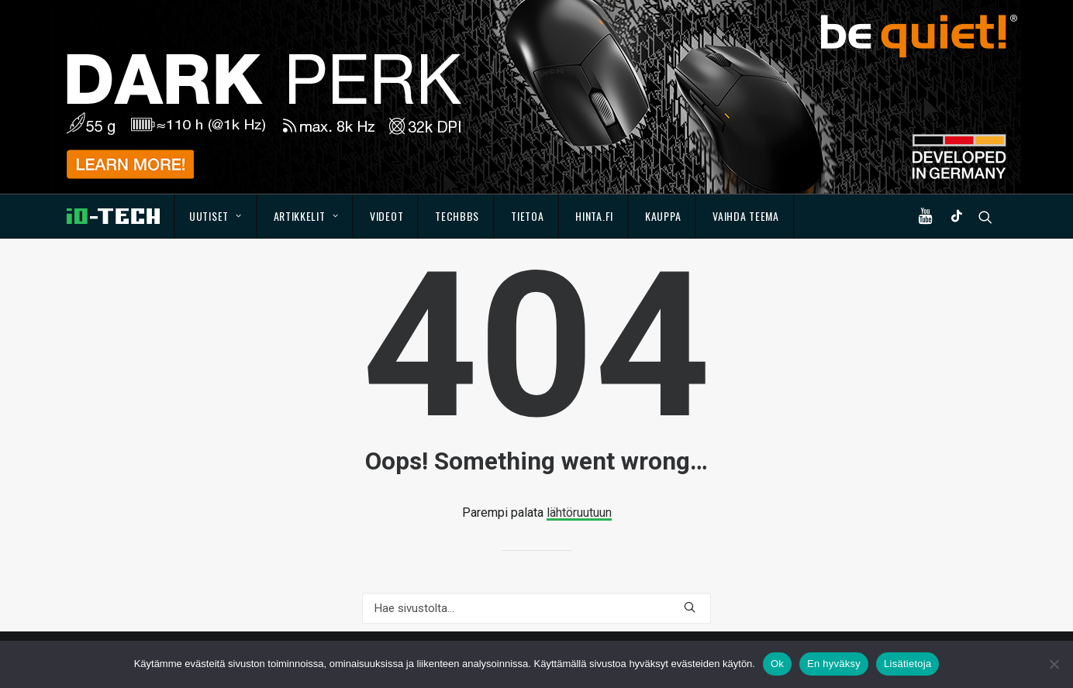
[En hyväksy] (1053, 664)
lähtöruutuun (579, 512)
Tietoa (527, 216)
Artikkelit (306, 216)
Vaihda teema (745, 216)
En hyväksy (834, 663)
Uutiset (215, 216)
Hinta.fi (594, 216)
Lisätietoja (907, 663)
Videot (386, 216)
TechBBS (457, 216)
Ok (777, 663)
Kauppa (663, 216)
